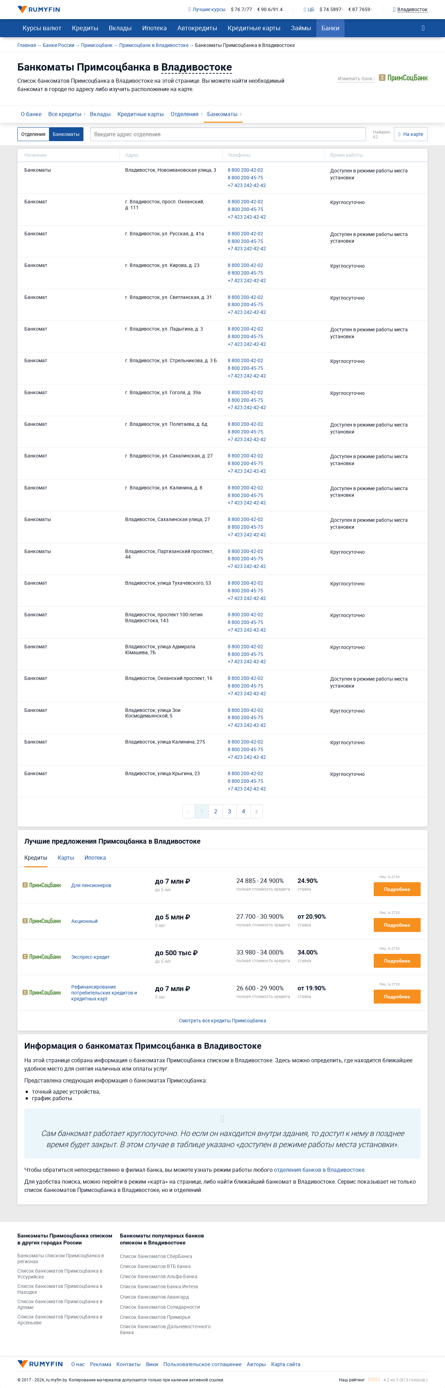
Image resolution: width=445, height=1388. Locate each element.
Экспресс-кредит (90, 957)
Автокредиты (197, 28)
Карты (66, 857)
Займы (301, 28)
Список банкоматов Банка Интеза (159, 1287)
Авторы (256, 1364)
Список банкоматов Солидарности (160, 1307)
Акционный (84, 921)
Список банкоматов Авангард (154, 1297)
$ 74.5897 (330, 10)
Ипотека (154, 28)
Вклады (120, 28)
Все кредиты (64, 114)
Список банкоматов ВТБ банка (155, 1266)
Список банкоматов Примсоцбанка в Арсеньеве (60, 1320)
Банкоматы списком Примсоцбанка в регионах (60, 1259)
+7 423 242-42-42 (247, 185)
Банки (330, 28)
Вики (152, 1364)
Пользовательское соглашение (202, 1364)
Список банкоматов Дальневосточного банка (165, 1330)
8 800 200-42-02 (245, 170)
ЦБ (309, 10)
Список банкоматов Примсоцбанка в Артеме (60, 1304)
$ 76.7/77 (241, 10)
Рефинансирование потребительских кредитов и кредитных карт (104, 992)
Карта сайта (285, 1364)
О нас (78, 1364)
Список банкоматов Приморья (155, 1317)
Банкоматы (222, 114)
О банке (31, 114)
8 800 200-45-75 (245, 178)
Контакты (128, 1364)
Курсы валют (42, 28)
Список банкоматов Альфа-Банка (158, 1277)
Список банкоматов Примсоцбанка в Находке (60, 1289)
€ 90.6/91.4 (270, 10)
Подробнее (397, 889)
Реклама (100, 1364)
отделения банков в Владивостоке (319, 1170)
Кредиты (85, 28)
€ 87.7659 (359, 10)
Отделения (185, 114)
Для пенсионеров (91, 885)
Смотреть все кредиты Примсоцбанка (222, 1021)
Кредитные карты (254, 28)
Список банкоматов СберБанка (156, 1256)
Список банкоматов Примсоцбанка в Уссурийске (60, 1274)
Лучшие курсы (207, 10)
